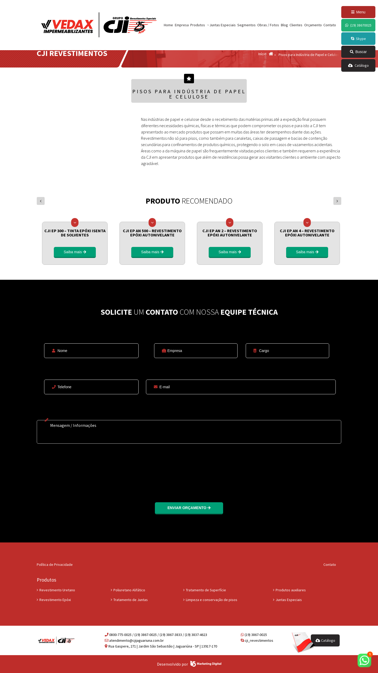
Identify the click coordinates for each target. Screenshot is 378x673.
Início (262, 54)
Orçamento (313, 25)
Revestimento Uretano (57, 590)
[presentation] (77, 469)
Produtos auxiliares (291, 590)
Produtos (197, 25)
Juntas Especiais (222, 25)
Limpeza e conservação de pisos (211, 599)
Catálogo (325, 640)
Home (168, 25)
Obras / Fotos (268, 25)
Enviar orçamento (189, 508)
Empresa (182, 25)
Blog (284, 25)
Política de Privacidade (55, 564)
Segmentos (246, 25)
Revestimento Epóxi (55, 599)
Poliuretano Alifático (129, 590)
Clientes (296, 25)
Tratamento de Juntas (130, 599)
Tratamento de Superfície (206, 590)
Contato (329, 25)
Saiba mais (75, 252)
